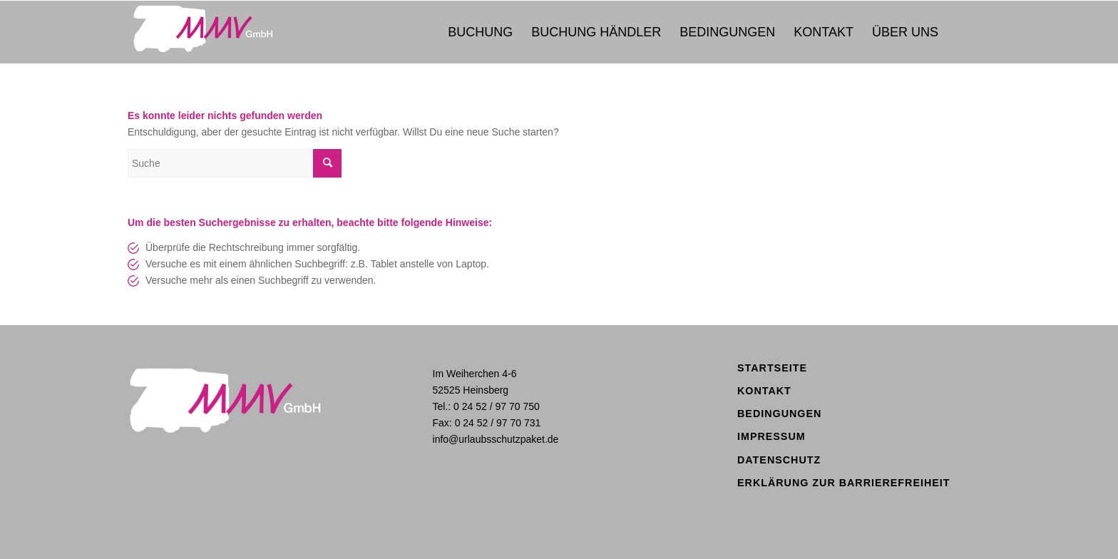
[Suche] (235, 163)
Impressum (771, 436)
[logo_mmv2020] (222, 32)
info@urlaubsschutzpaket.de (496, 439)
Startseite (772, 368)
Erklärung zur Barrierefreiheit (843, 482)
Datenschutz (779, 460)
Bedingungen (779, 413)
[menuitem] (480, 32)
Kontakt (764, 390)
